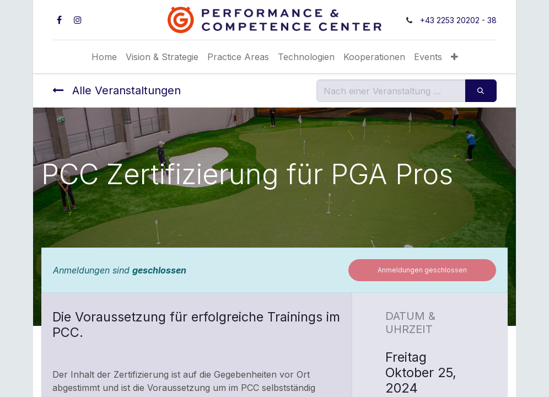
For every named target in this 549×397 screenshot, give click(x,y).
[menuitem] (104, 57)
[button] (454, 57)
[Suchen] (481, 90)
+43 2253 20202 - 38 (458, 20)
